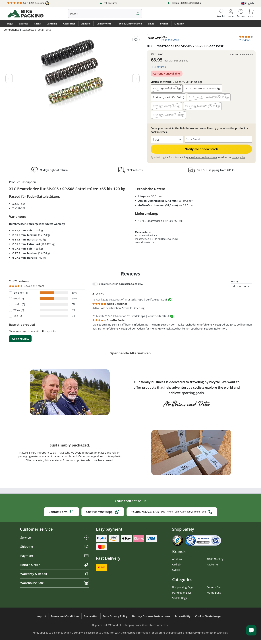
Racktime (212, 564)
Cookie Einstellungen (208, 616)
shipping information (137, 632)
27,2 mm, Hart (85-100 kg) (168, 115)
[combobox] (101, 13)
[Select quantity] (167, 139)
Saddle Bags (179, 598)
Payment (54, 555)
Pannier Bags (215, 587)
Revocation (91, 616)
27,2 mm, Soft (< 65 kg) (166, 106)
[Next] (136, 78)
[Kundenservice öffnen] (251, 630)
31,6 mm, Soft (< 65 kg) (167, 88)
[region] (72, 75)
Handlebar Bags (181, 592)
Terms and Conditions (65, 616)
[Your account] (231, 12)
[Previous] (9, 78)
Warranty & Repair (54, 574)
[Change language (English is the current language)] (247, 3)
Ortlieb (176, 564)
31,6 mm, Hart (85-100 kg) (168, 97)
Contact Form (61, 512)
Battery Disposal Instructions (151, 616)
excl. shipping (180, 60)
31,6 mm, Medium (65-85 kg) (203, 88)
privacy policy (238, 157)
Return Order (54, 565)
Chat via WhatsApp (102, 512)
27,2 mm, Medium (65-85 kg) (202, 106)
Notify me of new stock (201, 149)
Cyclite (176, 569)
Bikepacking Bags (182, 587)
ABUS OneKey (215, 559)
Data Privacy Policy (115, 616)
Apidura (177, 559)
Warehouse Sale (54, 583)
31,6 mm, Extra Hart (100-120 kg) (209, 97)
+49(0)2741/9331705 (171, 512)
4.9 (28, 3)
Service (54, 537)
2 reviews (244, 40)
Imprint (41, 616)
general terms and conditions (202, 157)
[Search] (137, 13)
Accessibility (183, 616)
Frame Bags (214, 592)
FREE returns (108, 3)
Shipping (54, 546)
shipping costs (132, 625)
